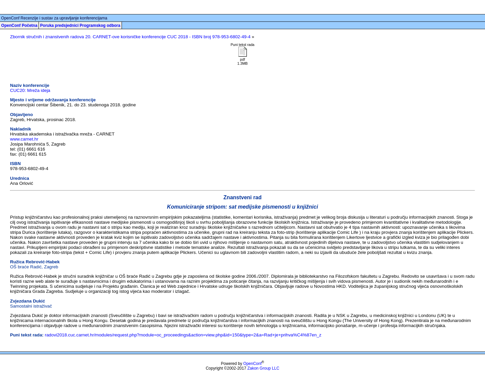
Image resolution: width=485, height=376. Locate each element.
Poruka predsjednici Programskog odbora (80, 25)
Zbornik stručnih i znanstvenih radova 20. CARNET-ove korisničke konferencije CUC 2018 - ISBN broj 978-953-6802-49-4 (130, 36)
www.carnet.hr (24, 139)
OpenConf (252, 363)
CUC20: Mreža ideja (30, 90)
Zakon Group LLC (263, 368)
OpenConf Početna (19, 25)
